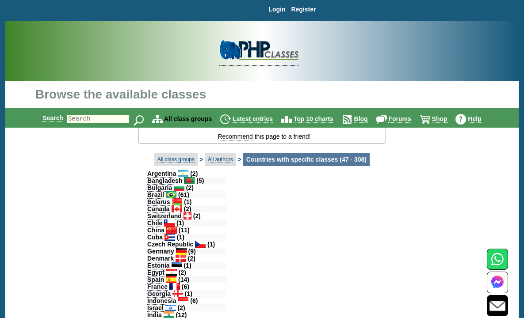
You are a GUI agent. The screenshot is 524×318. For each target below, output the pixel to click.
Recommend (235, 136)
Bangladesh (164, 180)
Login (276, 9)
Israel (155, 307)
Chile (154, 223)
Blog (368, 118)
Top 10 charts (321, 118)
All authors (220, 159)
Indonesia (161, 300)
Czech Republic (170, 244)
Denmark (160, 258)
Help (482, 118)
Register (303, 9)
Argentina (161, 173)
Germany (160, 251)
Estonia (158, 265)
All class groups (176, 159)
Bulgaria (159, 187)
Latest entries (260, 118)
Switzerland (164, 216)
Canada (158, 208)
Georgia (159, 293)
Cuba (155, 237)
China (155, 230)
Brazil (155, 194)
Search (45, 117)
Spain (155, 279)
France (157, 286)
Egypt (155, 272)
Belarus (158, 201)
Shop (447, 118)
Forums (407, 118)
